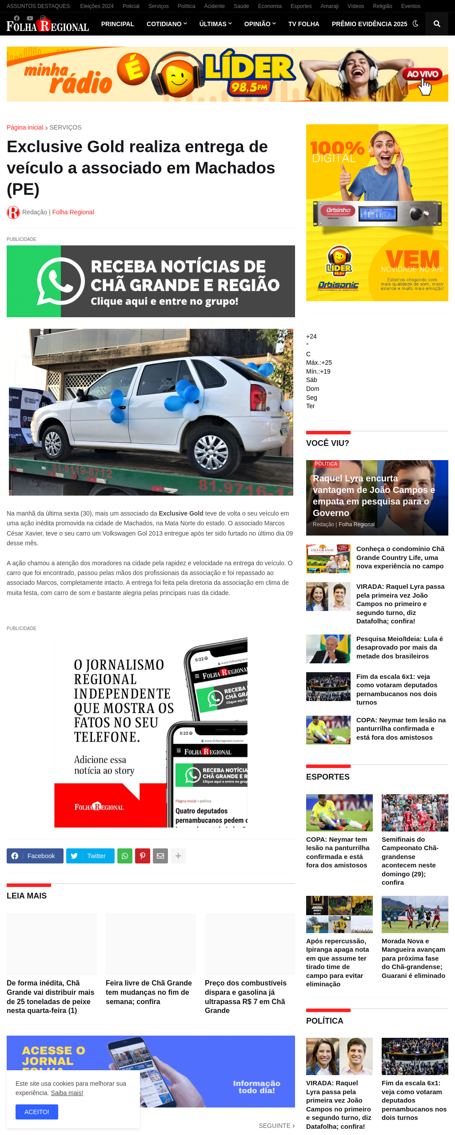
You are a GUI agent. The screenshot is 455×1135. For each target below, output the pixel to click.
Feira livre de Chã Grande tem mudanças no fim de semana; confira (149, 992)
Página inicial (25, 127)
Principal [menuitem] (117, 24)
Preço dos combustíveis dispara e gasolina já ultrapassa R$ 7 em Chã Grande (246, 996)
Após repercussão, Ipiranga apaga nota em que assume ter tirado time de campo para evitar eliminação (337, 962)
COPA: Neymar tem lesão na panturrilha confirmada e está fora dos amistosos (401, 728)
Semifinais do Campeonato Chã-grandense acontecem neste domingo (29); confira (410, 861)
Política (186, 6)
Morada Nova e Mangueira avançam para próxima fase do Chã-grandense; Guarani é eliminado (413, 958)
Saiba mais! (67, 1092)
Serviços (158, 6)
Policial (131, 6)
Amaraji (330, 6)
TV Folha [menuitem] (303, 24)
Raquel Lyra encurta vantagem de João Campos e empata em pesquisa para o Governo (374, 495)
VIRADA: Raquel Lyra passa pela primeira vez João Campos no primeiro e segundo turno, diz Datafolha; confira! (400, 604)
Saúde (241, 6)
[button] (415, 23)
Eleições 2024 (97, 6)
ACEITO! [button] (36, 1111)
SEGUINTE (275, 1125)
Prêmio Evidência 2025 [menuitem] (369, 24)
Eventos (410, 6)
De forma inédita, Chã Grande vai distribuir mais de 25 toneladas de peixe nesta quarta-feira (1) (50, 996)
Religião (382, 6)
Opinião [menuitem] (257, 24)
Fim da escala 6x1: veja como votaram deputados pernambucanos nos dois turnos (397, 689)
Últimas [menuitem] (213, 24)
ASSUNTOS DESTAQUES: (39, 6)
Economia (270, 6)
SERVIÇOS (66, 127)
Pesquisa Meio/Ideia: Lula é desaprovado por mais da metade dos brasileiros (399, 647)
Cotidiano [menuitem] (164, 24)
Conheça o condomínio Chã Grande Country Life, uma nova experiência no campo (400, 557)
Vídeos (355, 6)
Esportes (301, 6)
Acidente (214, 6)
